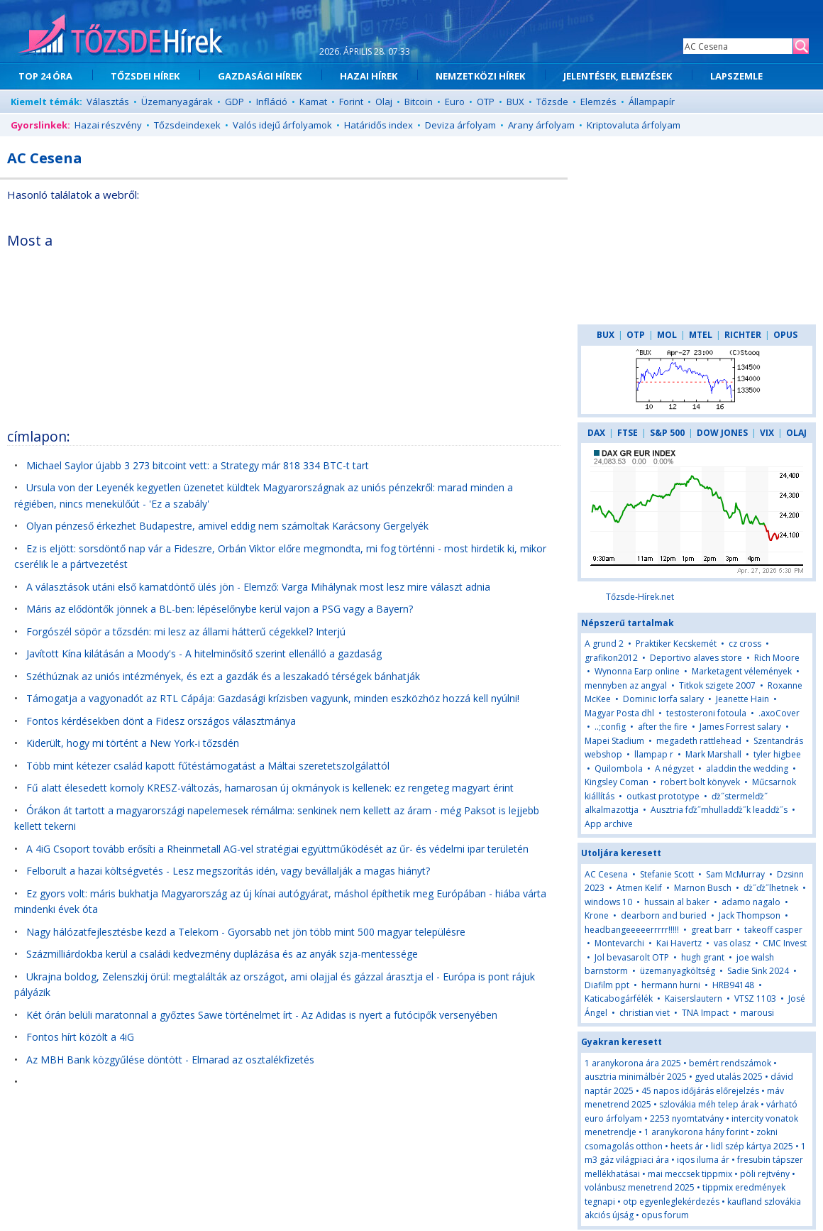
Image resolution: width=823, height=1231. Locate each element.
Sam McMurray (735, 874)
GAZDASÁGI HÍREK (260, 76)
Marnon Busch (702, 888)
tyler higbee (777, 754)
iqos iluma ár (703, 1160)
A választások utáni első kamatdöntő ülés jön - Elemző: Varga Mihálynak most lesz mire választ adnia (258, 586)
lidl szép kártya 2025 (752, 1146)
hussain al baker (676, 902)
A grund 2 (604, 644)
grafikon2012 (611, 658)
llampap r (653, 754)
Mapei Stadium (614, 741)
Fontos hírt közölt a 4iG (80, 1037)
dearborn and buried (664, 915)
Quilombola (619, 768)
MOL (667, 335)
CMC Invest (785, 943)
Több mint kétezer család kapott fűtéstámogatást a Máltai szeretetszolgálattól (208, 765)
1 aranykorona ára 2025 (633, 1063)
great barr (711, 930)
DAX (596, 433)
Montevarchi (619, 943)
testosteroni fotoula (706, 713)
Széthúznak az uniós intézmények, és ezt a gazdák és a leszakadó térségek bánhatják (223, 676)
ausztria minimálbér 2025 (636, 1077)
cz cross (745, 644)
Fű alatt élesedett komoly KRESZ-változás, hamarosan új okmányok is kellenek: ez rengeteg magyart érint (270, 787)
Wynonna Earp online (637, 671)
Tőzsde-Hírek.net (640, 597)
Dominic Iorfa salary (663, 699)
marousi (757, 1013)
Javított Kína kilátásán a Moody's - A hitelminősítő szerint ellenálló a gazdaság (204, 653)
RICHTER (742, 335)
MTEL (700, 335)
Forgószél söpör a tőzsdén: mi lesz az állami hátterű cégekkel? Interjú (186, 631)
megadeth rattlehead (698, 741)
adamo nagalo (751, 902)
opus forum (665, 1215)
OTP (486, 101)
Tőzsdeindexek (187, 125)
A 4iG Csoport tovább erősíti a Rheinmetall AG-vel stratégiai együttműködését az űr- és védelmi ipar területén (277, 848)
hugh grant (702, 957)
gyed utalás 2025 (729, 1077)
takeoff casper (773, 930)
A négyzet (674, 768)
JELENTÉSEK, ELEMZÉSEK (617, 76)
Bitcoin (418, 101)
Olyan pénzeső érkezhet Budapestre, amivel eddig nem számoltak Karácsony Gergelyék (227, 525)
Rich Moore (777, 658)
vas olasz (732, 943)
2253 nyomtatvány (687, 1118)
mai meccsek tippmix (690, 1174)
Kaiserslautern (693, 998)
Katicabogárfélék (619, 998)
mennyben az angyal (626, 685)
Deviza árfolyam (460, 125)
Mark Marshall (713, 754)
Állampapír (652, 101)
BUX (515, 101)
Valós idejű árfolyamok (282, 125)
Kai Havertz (679, 943)
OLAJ (796, 433)
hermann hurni (670, 985)
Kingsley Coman (616, 782)
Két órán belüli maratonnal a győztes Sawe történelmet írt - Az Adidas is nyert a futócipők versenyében (261, 1015)
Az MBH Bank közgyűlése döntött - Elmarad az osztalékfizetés (170, 1059)
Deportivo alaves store (696, 658)
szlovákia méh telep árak (708, 1104)
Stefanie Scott (667, 874)
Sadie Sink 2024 (758, 971)
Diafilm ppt (607, 985)
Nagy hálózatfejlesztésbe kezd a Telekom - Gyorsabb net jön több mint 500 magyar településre (245, 932)
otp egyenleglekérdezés (671, 1202)
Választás (108, 101)
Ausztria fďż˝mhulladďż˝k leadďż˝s (719, 810)
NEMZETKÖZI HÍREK (480, 76)
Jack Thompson (749, 915)
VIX (767, 433)
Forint (351, 101)
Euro (455, 101)
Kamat (313, 101)
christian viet (644, 1013)
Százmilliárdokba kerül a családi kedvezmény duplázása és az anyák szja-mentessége (222, 954)
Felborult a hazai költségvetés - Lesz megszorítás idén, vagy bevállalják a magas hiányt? (228, 870)
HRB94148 (733, 985)
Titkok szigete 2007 (717, 685)
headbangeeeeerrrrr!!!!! (632, 930)
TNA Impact (705, 1013)
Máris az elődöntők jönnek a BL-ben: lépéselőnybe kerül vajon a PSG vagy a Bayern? (219, 609)
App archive (609, 824)
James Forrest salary (740, 727)
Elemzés (598, 101)
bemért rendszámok (730, 1063)
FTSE (627, 433)
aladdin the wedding (747, 768)
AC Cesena (606, 874)
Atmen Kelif (639, 888)
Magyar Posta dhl (619, 713)
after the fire (662, 727)
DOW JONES (722, 433)
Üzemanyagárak (177, 101)
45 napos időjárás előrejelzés (700, 1091)
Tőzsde (552, 101)
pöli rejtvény (765, 1174)
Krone (597, 915)
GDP (234, 101)
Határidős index (378, 125)
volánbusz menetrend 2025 (640, 1187)
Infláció (271, 101)
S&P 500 (667, 433)
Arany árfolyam (541, 125)
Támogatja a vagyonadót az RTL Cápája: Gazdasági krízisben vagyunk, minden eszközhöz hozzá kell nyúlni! (272, 698)
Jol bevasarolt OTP (632, 957)
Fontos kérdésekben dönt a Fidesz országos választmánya (161, 721)
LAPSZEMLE (736, 76)
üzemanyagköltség (677, 971)
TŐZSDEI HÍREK (145, 76)
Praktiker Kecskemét (676, 644)
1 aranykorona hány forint (696, 1132)
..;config (610, 727)
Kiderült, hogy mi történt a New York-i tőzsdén (132, 743)
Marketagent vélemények (742, 671)
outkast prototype (663, 796)
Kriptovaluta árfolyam (633, 125)
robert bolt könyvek (700, 782)
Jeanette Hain (742, 699)
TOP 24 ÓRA (45, 76)
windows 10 (608, 902)
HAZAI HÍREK (368, 76)
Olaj (383, 101)
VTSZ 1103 (755, 998)
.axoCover (779, 713)
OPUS (785, 335)
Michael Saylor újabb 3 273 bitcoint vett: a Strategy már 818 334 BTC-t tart (197, 465)
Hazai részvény (108, 125)
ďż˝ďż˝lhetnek (771, 888)
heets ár (686, 1146)
